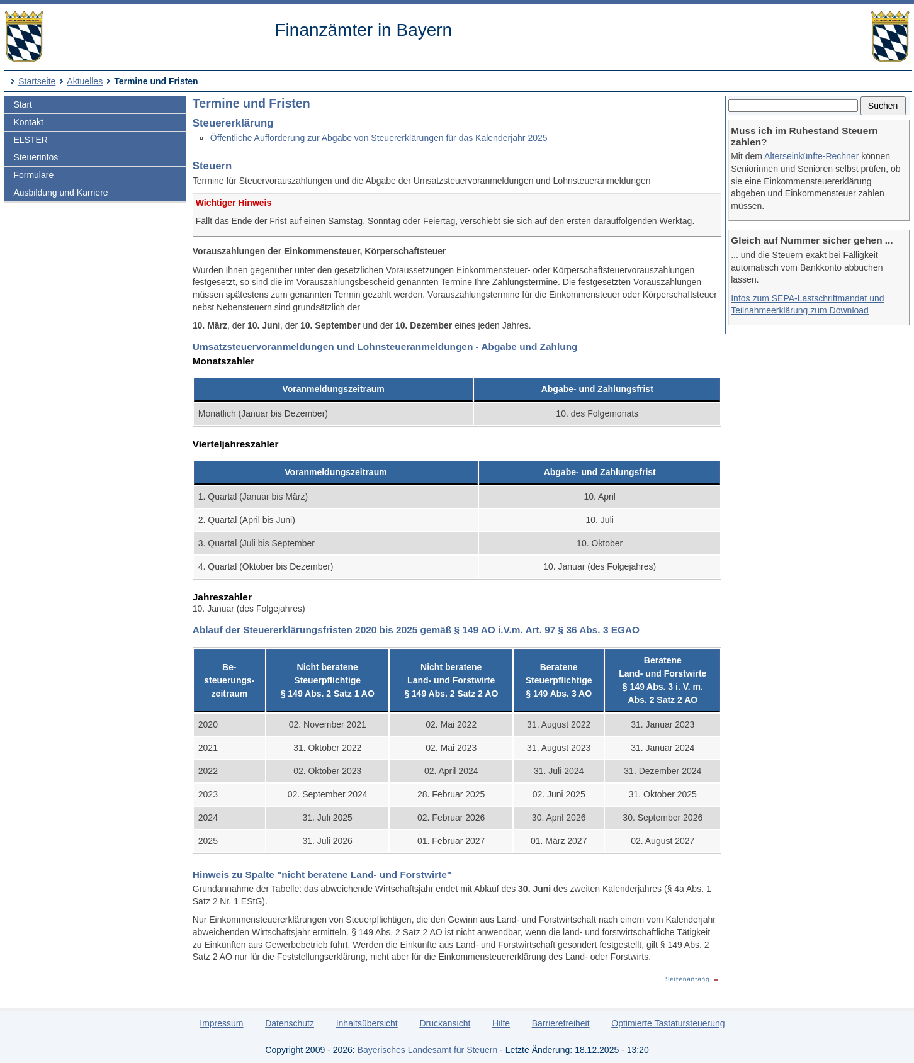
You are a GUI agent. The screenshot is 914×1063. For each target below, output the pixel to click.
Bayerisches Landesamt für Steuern (428, 1050)
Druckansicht (444, 1023)
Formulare (33, 175)
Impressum (221, 1023)
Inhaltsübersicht (367, 1023)
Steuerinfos (35, 157)
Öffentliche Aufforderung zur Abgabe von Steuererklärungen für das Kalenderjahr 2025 (379, 138)
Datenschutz (289, 1023)
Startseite (36, 81)
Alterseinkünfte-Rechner (811, 156)
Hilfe (501, 1023)
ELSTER (30, 140)
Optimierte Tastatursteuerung (668, 1023)
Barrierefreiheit (561, 1023)
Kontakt (28, 122)
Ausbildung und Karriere (60, 193)
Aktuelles (85, 81)
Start (22, 104)
